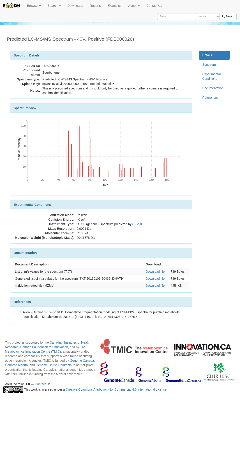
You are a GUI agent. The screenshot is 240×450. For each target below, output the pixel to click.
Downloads (75, 5)
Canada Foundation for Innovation (44, 347)
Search (54, 5)
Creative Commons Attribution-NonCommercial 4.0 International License (116, 389)
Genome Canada (82, 360)
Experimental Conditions (211, 76)
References (210, 97)
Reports (95, 5)
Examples (114, 5)
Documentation (213, 88)
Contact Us (154, 5)
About (134, 5)
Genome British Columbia (54, 365)
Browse (34, 5)
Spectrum (209, 64)
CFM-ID (137, 224)
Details (207, 55)
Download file (155, 271)
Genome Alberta (16, 365)
